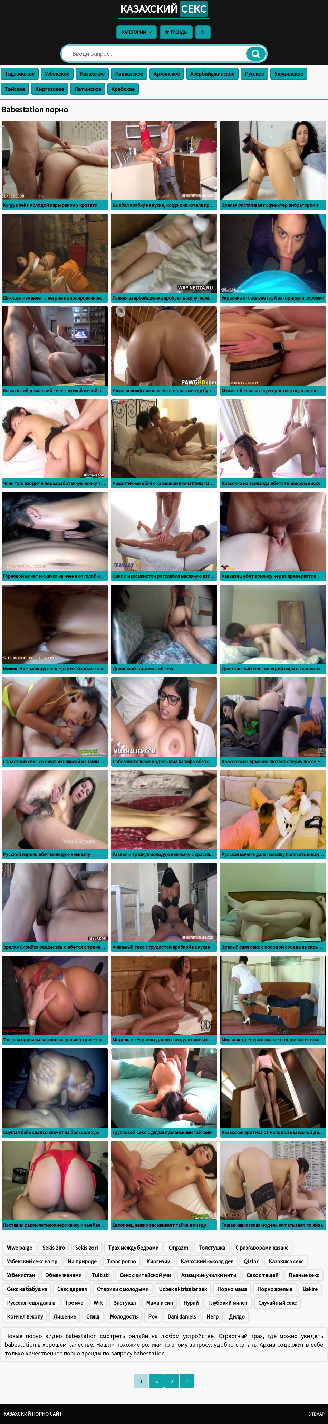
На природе (82, 1261)
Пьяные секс (304, 1275)
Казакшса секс (286, 1261)
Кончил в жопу (25, 1316)
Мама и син (159, 1302)
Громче (74, 1302)
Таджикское (20, 73)
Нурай (191, 1302)
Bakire (310, 1288)
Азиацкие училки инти (208, 1275)
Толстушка (212, 1247)
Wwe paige (19, 1247)
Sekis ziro (53, 1247)
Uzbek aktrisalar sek (183, 1288)
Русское (254, 73)
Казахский (164, 9)
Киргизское (49, 88)
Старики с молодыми (122, 1288)
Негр (212, 1316)
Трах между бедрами (133, 1247)
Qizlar (251, 1261)
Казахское (92, 73)
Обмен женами (63, 1275)
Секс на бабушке (27, 1288)
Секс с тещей (262, 1275)
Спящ (92, 1316)
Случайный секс (277, 1302)
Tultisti (100, 1275)
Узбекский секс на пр (32, 1261)
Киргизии (158, 1261)
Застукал (124, 1302)
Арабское (123, 88)
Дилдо (237, 1316)
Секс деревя (72, 1288)
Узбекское (57, 73)
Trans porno (121, 1261)
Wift (98, 1302)
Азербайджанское (212, 73)
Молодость (124, 1316)
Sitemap (316, 1414)
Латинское (87, 88)
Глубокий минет (228, 1302)
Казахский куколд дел (207, 1261)
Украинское (288, 73)
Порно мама (232, 1288)
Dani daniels (181, 1316)
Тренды (176, 32)
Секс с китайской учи (145, 1275)
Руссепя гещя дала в (31, 1302)
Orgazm (178, 1247)
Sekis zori (86, 1247)
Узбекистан (21, 1275)
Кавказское (129, 73)
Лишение (64, 1316)
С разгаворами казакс (261, 1247)
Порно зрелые (274, 1288)
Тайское (15, 88)
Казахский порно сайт (32, 1414)
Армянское (167, 73)
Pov (152, 1316)
